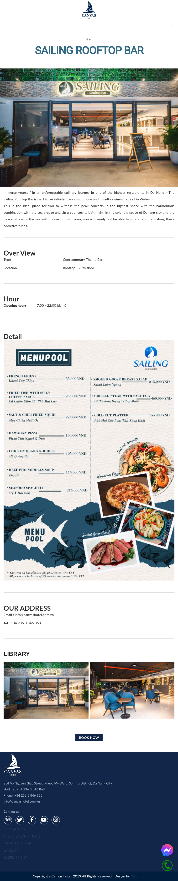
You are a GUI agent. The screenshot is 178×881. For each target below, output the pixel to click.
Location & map (18, 843)
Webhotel (138, 876)
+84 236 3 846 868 (31, 789)
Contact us (14, 829)
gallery (11, 850)
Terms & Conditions (22, 836)
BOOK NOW (89, 738)
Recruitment (15, 857)
